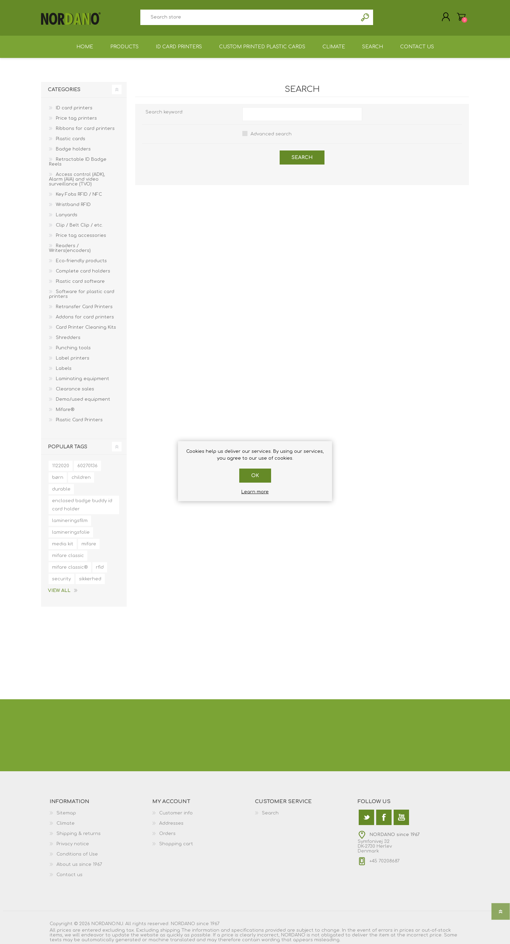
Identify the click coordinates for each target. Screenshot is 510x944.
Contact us (69, 874)
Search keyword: (164, 112)
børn (57, 477)
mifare (88, 544)
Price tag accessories (81, 235)
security (61, 579)
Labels (64, 368)
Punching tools (73, 348)
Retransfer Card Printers (84, 306)
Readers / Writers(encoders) (70, 248)
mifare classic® (70, 567)
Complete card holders (83, 271)
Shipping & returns (78, 833)
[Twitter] (366, 817)
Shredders (68, 337)
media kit (62, 544)
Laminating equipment (82, 378)
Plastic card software (80, 281)
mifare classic (68, 555)
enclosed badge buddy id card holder (82, 504)
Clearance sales (75, 389)
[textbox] (249, 17)
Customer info (176, 813)
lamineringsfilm (70, 520)
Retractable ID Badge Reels (77, 162)
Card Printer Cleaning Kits (86, 327)
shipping (170, 930)
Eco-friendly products (81, 260)
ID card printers (74, 108)
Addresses (171, 823)
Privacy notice (72, 844)
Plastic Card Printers (79, 419)
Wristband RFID (73, 204)
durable (61, 489)
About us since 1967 (79, 864)
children (81, 477)
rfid (100, 567)
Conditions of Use (77, 854)
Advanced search (271, 134)
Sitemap (66, 813)
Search (365, 17)
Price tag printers (76, 118)
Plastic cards (70, 138)
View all (59, 590)
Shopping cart (461, 16)
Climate (65, 823)
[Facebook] (384, 817)
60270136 (87, 465)
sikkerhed (90, 579)
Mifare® (65, 409)
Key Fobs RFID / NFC (79, 194)
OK (255, 475)
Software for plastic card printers (81, 294)
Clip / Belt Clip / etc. (79, 225)
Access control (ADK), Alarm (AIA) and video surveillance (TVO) (77, 179)
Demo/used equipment (83, 399)
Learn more (255, 491)
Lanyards (66, 215)
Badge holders (73, 149)
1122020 (60, 465)
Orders (167, 833)
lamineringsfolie (71, 532)
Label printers (72, 358)
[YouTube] (401, 817)
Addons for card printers (85, 317)
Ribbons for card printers (85, 128)
